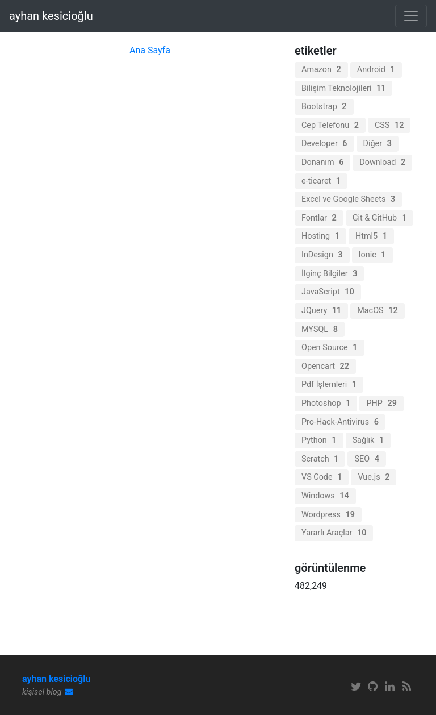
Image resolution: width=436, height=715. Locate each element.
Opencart (325, 366)
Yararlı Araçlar (333, 533)
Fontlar (319, 218)
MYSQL (319, 329)
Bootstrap (324, 106)
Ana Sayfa (149, 50)
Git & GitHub (379, 218)
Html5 (371, 236)
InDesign (322, 255)
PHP (381, 403)
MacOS (377, 310)
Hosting (320, 236)
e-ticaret (321, 181)
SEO (366, 459)
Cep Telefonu (330, 125)
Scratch (319, 459)
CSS (389, 125)
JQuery (321, 310)
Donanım (322, 162)
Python (319, 440)
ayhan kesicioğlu (51, 16)
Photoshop (325, 403)
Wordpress (328, 514)
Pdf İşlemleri (329, 384)
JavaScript (327, 292)
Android (376, 69)
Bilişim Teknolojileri (343, 88)
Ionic (372, 255)
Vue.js (373, 477)
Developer (324, 143)
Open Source (329, 347)
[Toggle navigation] (411, 16)
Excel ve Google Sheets (348, 199)
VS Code (321, 477)
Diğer (377, 143)
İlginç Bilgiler (329, 273)
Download (382, 162)
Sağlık (368, 440)
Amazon (321, 69)
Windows (325, 496)
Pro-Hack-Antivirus (340, 422)
